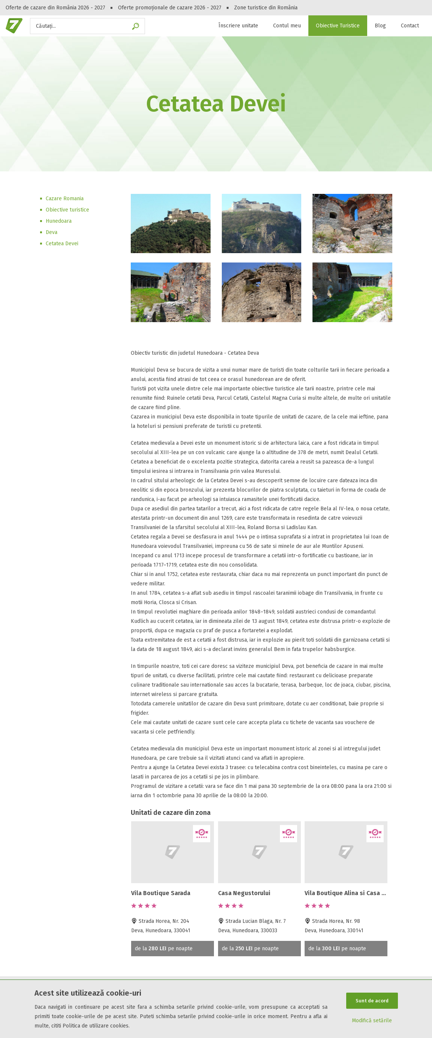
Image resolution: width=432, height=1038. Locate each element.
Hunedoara (59, 221)
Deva (51, 232)
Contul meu (287, 25)
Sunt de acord (372, 1001)
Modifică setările (372, 1021)
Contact (410, 25)
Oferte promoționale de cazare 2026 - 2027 (169, 7)
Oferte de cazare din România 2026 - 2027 (55, 7)
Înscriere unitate (238, 25)
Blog (380, 25)
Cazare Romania (65, 198)
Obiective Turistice (338, 25)
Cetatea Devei (62, 243)
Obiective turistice (67, 210)
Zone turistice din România (265, 7)
